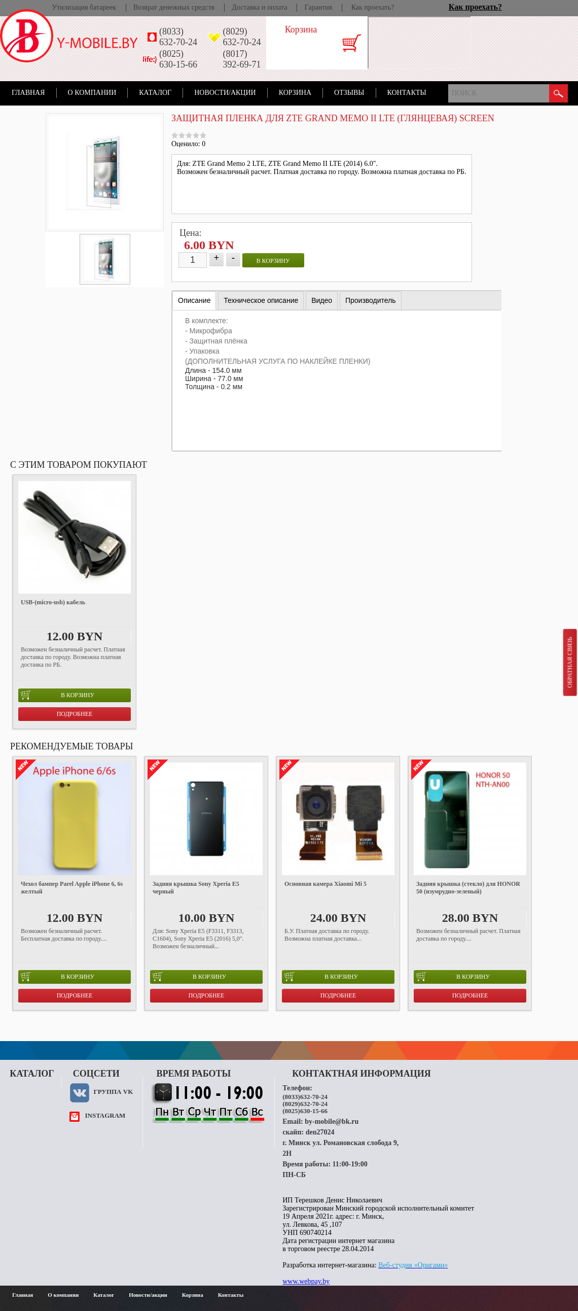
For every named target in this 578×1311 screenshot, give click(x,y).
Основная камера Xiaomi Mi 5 (325, 883)
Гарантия (318, 7)
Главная (28, 92)
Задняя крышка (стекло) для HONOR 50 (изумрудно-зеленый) (468, 887)
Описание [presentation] (194, 300)
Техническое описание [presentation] (261, 300)
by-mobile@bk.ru (331, 1121)
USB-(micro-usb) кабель (53, 602)
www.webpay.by (306, 1281)
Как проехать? (372, 7)
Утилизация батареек (84, 7)
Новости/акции (225, 92)
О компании (92, 92)
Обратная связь (569, 662)
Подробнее (75, 713)
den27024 (320, 1132)
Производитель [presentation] (370, 300)
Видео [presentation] (321, 300)
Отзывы (349, 92)
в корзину (273, 260)
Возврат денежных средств (173, 7)
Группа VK (113, 1091)
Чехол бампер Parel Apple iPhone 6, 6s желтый (72, 887)
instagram (105, 1115)
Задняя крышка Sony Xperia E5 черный (196, 887)
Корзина (295, 92)
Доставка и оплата (259, 7)
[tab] (194, 300)
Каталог (155, 92)
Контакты (406, 92)
